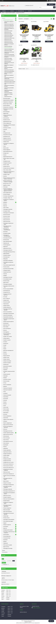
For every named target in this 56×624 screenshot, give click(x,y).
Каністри (5, 176)
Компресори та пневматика (8, 107)
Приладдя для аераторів (8, 209)
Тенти (5, 146)
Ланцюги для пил (7, 166)
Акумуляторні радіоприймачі (9, 71)
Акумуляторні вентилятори (8, 80)
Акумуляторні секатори (8, 30)
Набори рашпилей (7, 374)
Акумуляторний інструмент (10, 12)
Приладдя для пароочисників (9, 313)
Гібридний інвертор (7, 270)
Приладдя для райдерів (8, 284)
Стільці (5, 382)
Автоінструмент (6, 534)
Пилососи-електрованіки (8, 315)
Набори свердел (6, 455)
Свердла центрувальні (7, 453)
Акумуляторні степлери (8, 59)
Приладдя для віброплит (8, 250)
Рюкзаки (5, 403)
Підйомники (6, 543)
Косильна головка (7, 216)
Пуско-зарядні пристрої (8, 192)
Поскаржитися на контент (27, 622)
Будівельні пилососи (7, 138)
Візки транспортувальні (8, 511)
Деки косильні (6, 282)
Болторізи (5, 414)
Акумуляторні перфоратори (9, 25)
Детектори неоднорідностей (8, 350)
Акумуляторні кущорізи (8, 36)
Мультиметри (6, 412)
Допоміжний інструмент (8, 366)
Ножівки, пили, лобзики (8, 336)
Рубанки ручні (6, 364)
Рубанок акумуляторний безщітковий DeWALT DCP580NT (24, 35)
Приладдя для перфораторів (9, 484)
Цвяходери (5, 375)
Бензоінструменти (7, 105)
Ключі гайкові (6, 326)
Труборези (5, 369)
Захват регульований (7, 395)
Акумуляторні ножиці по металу (9, 81)
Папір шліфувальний (7, 123)
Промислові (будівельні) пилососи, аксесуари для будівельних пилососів (8, 189)
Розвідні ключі (6, 153)
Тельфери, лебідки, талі (8, 197)
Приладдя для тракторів (8, 277)
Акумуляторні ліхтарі (7, 39)
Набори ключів (6, 141)
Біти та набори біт (7, 298)
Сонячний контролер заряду (8, 268)
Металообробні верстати (8, 151)
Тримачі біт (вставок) (7, 482)
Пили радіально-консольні (8, 441)
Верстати (5, 528)
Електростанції (6, 239)
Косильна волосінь (7, 214)
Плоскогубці (6, 398)
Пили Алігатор (6, 439)
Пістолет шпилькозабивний (8, 288)
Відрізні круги (6, 113)
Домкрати (5, 202)
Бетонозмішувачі (6, 111)
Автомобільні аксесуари (8, 134)
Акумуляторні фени (7, 61)
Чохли (5, 405)
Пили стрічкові (6, 443)
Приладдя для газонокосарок (9, 212)
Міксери (5, 541)
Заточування (6, 526)
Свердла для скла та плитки (8, 462)
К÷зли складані (6, 410)
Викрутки (5, 386)
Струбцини (5, 393)
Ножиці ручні (6, 343)
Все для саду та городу (8, 103)
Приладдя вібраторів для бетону (9, 251)
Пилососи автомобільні (8, 311)
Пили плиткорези (7, 437)
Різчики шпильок (6, 517)
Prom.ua (33, 620)
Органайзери (6, 396)
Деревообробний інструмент (9, 100)
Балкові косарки (6, 280)
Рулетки (5, 352)
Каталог (3, 12)
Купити (25, 41)
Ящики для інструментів (8, 388)
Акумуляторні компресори (8, 35)
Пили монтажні (6, 436)
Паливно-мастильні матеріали (9, 168)
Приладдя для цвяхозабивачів (9, 519)
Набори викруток (7, 338)
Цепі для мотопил (7, 219)
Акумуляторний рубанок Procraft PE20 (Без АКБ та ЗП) (24, 59)
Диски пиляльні (6, 546)
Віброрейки (6, 258)
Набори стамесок (7, 359)
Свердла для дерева (7, 458)
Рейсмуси (5, 421)
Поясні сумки (6, 407)
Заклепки (5, 129)
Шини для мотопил (7, 221)
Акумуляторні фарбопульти (9, 49)
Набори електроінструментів (9, 321)
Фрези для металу (7, 472)
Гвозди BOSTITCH (7, 292)
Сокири (5, 345)
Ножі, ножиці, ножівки (7, 169)
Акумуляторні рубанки (8, 47)
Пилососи (5, 429)
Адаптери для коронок (7, 451)
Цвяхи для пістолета (7, 495)
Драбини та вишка (7, 185)
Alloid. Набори (6, 207)
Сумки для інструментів (8, 389)
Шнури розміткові (7, 355)
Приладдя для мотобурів (8, 548)
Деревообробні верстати (8, 156)
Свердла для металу (7, 460)
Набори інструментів (7, 524)
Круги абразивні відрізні (8, 241)
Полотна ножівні (6, 381)
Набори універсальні (7, 307)
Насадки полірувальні (7, 497)
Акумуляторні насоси (8, 96)
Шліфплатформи (7, 500)
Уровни (5, 348)
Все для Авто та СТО (7, 183)
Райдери (5, 275)
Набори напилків (6, 305)
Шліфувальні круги (7, 161)
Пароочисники (6, 303)
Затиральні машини (7, 255)
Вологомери (6, 367)
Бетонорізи (5, 231)
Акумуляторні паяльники (8, 42)
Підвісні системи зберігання (8, 419)
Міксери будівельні (7, 149)
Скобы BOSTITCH (7, 290)
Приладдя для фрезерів (8, 489)
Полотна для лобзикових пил (9, 473)
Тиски (5, 391)
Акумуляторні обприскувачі (9, 69)
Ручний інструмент (7, 194)
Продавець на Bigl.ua (28, 621)
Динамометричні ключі (7, 121)
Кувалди (5, 377)
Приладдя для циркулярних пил (9, 490)
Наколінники (6, 417)
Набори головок (6, 357)
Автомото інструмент (7, 362)
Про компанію (4, 552)
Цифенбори (6, 448)
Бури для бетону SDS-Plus (8, 434)
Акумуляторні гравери (8, 58)
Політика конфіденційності (35, 622)
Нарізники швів (6, 243)
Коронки (5, 446)
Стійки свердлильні (7, 244)
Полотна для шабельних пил (9, 467)
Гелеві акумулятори (7, 536)
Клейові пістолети (7, 119)
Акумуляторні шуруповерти (9, 24)
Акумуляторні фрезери (8, 46)
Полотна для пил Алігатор (8, 465)
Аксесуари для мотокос (8, 237)
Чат (51, 621)
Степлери (5, 296)
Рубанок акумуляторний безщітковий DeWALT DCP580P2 (36, 35)
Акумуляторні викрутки (8, 92)
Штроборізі (5, 539)
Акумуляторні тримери (8, 33)
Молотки (5, 330)
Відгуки (3, 550)
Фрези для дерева (7, 509)
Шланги (5, 154)
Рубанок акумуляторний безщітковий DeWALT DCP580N (49, 35)
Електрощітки (6, 323)
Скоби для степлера (7, 127)
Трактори (5, 273)
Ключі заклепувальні (7, 328)
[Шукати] (54, 7)
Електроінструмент (7, 98)
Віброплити (6, 246)
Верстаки (5, 205)
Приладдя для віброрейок (8, 260)
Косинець (5, 353)
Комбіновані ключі (7, 136)
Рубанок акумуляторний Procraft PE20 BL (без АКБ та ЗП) (36, 59)
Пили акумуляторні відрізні (8, 521)
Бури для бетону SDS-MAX (8, 424)
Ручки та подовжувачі (7, 384)
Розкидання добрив (7, 233)
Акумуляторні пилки (7, 32)
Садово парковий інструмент (9, 432)
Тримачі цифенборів (7, 450)
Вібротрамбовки (6, 253)
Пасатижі (5, 400)
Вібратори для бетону (7, 248)
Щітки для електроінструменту (9, 498)
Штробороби (6, 444)
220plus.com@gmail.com (7, 575)
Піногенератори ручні (7, 139)
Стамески (5, 341)
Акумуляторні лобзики (8, 50)
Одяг (4, 131)
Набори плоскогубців (7, 360)
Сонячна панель (6, 266)
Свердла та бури (6, 174)
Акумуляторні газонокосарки (9, 54)
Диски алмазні (6, 481)
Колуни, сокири (6, 164)
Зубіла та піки (6, 457)
